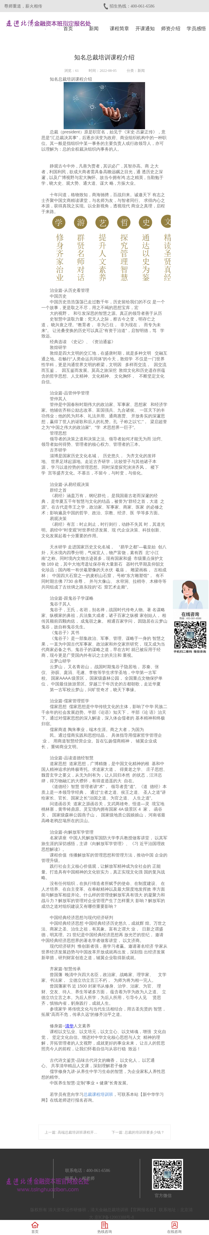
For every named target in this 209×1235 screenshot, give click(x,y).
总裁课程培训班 (98, 1094)
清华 (69, 1025)
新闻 (94, 28)
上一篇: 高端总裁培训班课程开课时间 (75, 1132)
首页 (68, 28)
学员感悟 (196, 28)
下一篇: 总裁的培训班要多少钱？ (138, 1132)
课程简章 (119, 28)
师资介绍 (170, 28)
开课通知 (145, 28)
